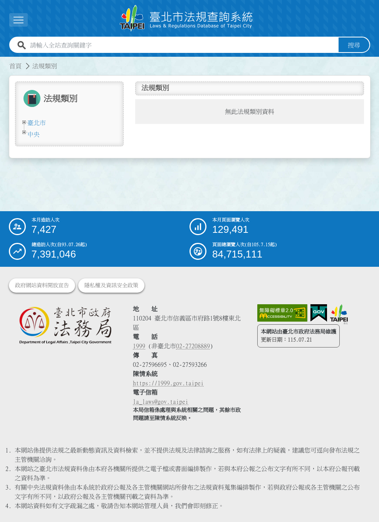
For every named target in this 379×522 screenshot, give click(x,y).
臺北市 (36, 123)
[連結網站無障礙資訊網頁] (282, 313)
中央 (33, 134)
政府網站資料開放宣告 (42, 285)
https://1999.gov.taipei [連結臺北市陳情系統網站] (168, 383)
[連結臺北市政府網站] (339, 314)
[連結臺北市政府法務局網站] (65, 325)
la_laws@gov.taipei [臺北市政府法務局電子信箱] (160, 401)
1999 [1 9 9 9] (139, 346)
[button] (18, 20)
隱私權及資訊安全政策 (111, 285)
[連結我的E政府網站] (318, 313)
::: (4, 61)
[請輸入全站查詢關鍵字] (183, 45)
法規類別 (44, 66)
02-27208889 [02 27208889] (193, 346)
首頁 (15, 66)
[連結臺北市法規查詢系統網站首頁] (186, 18)
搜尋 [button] (354, 45)
